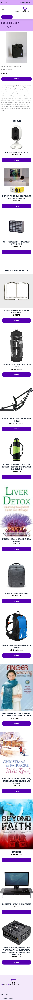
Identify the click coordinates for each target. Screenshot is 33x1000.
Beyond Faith (16, 852)
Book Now (6, 17)
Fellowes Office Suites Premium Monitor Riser (16, 904)
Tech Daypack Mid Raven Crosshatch (16, 593)
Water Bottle (17, 66)
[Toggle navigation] (3, 9)
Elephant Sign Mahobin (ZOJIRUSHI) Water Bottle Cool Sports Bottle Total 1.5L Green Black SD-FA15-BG (16, 467)
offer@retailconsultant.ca (25, 2)
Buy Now (16, 79)
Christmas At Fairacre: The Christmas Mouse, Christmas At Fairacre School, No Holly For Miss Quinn (16, 781)
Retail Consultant (9, 998)
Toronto (5, 2)
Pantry (11, 66)
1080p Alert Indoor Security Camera (16, 152)
